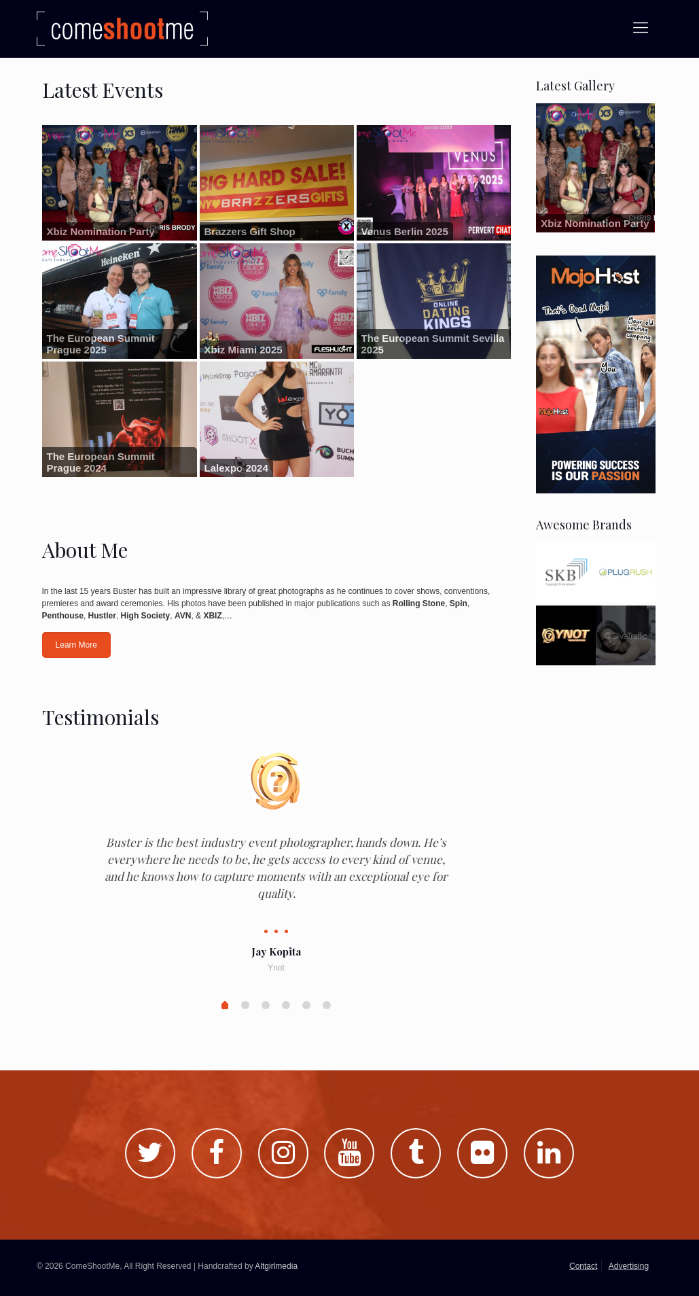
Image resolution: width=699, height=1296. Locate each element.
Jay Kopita (276, 951)
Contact (583, 1266)
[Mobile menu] (640, 27)
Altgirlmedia (276, 1266)
